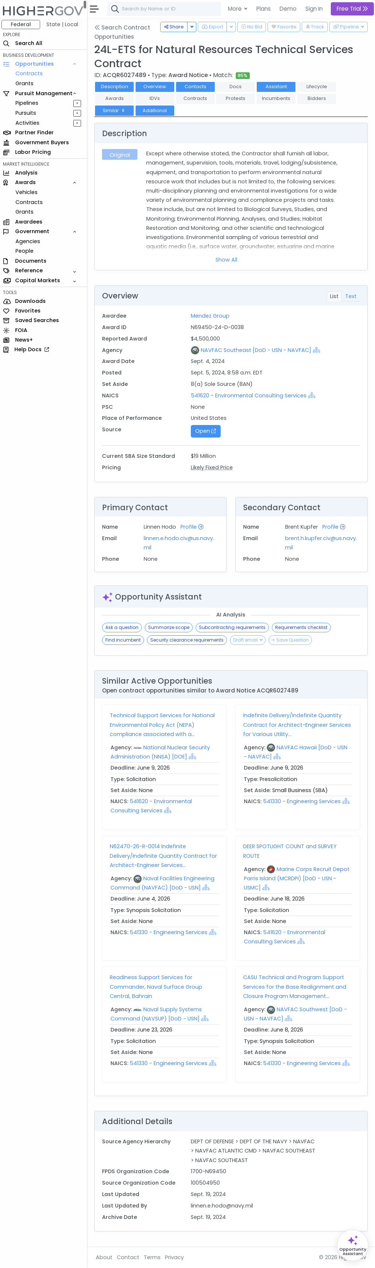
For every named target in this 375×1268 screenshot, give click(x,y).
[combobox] (219, 9)
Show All (227, 259)
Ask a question (123, 627)
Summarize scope (170, 627)
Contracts (30, 73)
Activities (29, 123)
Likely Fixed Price (213, 467)
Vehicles (28, 192)
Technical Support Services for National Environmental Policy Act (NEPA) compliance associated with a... (163, 724)
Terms (153, 1257)
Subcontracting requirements (233, 627)
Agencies (29, 241)
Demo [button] (288, 9)
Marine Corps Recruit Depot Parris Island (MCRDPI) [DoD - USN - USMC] (297, 878)
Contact (129, 1257)
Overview (156, 86)
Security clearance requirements (188, 640)
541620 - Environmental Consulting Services (250, 395)
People (26, 251)
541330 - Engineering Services (302, 801)
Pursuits (27, 113)
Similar (115, 110)
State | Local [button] (64, 24)
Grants (26, 83)
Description (116, 86)
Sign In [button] (314, 9)
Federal (22, 24)
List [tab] (334, 296)
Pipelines (28, 103)
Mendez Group (211, 315)
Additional (156, 110)
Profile (193, 527)
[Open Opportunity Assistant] (352, 1245)
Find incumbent (124, 640)
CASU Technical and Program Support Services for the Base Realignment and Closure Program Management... (295, 986)
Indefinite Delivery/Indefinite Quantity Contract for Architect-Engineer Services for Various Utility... (298, 724)
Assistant (277, 86)
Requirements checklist (303, 627)
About (105, 1257)
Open (206, 431)
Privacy (176, 1257)
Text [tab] (351, 296)
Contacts (197, 86)
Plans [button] (263, 9)
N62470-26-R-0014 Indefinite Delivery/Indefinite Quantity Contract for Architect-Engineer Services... (164, 855)
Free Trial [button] (352, 9)
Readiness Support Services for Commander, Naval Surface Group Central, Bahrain (157, 986)
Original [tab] (121, 155)
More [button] (235, 9)
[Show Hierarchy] (317, 349)
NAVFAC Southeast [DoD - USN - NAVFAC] (257, 350)
